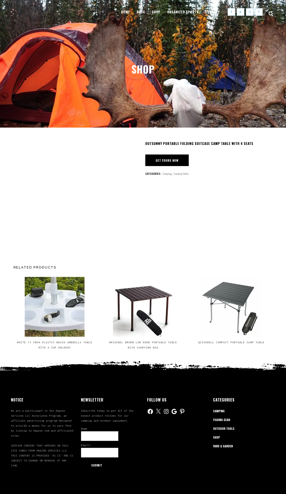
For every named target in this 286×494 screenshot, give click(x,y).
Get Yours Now (167, 160)
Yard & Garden (223, 446)
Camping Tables (181, 173)
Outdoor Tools (223, 428)
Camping (166, 173)
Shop (216, 437)
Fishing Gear (221, 419)
